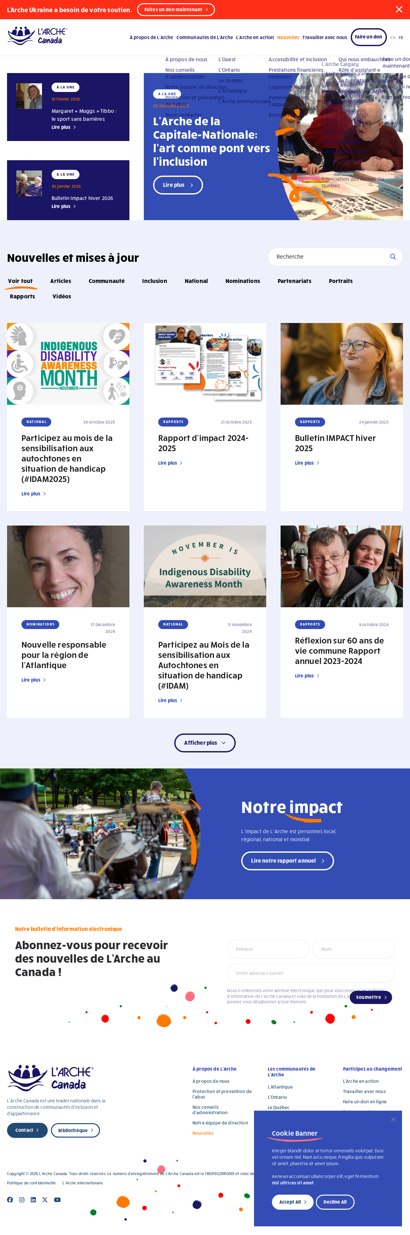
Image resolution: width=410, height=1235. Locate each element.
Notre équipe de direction (220, 1122)
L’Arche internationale (82, 1183)
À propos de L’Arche (151, 37)
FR (401, 37)
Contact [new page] (24, 1130)
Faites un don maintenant (173, 9)
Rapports (22, 296)
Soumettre (368, 997)
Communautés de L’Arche (204, 37)
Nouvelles (288, 37)
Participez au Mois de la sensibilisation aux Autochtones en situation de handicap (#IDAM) (204, 664)
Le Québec (279, 1107)
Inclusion (154, 280)
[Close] (393, 1119)
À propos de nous (211, 1081)
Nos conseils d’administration (210, 1109)
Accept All (290, 1202)
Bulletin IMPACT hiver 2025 (335, 442)
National (196, 280)
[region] (328, 1168)
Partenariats (294, 280)
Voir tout (20, 280)
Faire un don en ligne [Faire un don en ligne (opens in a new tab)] (365, 1101)
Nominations (243, 280)
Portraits (341, 280)
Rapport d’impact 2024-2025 (203, 442)
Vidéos (62, 296)
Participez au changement (373, 1069)
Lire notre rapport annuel (283, 860)
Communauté (107, 280)
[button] (399, 9)
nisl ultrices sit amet (293, 1182)
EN (392, 37)
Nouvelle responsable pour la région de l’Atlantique (63, 654)
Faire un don (368, 36)
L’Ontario (277, 1097)
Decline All (335, 1202)
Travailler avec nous (324, 37)
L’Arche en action (255, 37)
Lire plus (61, 127)
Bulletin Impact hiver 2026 (82, 198)
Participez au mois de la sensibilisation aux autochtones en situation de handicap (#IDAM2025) (67, 458)
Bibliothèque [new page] (73, 1130)
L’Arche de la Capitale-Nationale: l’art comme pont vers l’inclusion (211, 140)
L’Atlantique (280, 1087)
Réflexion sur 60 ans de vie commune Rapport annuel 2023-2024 (339, 650)
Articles (60, 280)
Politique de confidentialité (31, 1183)
